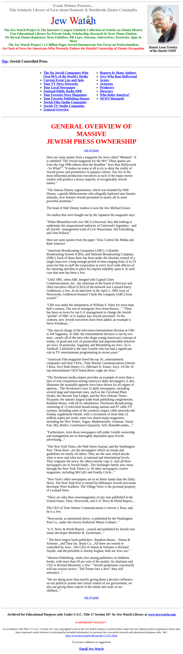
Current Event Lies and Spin (64, 80)
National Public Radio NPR (63, 91)
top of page (91, 150)
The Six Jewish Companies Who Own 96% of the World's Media (66, 74)
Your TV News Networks (61, 84)
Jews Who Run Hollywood (118, 76)
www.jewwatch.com (162, 614)
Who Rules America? (115, 95)
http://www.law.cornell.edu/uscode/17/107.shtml (91, 635)
